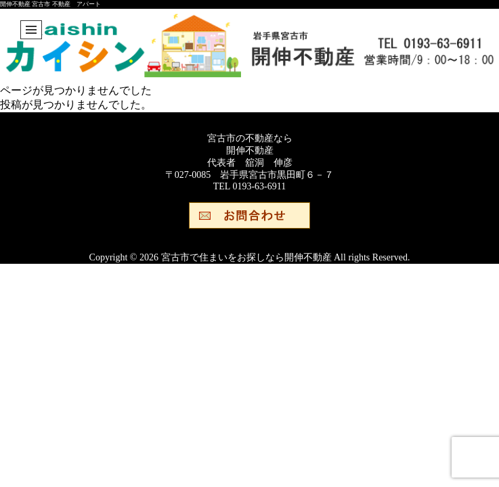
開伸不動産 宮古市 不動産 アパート (50, 4)
